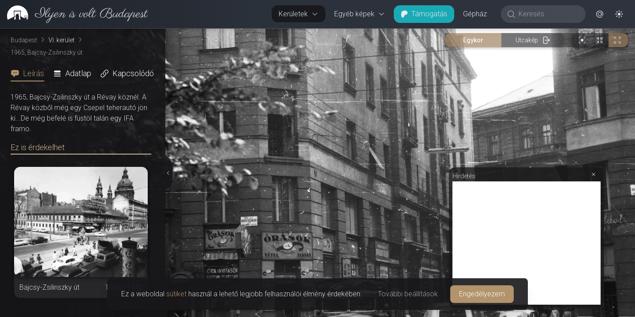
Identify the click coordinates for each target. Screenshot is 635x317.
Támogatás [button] (424, 14)
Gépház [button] (475, 14)
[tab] (30, 73)
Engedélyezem (482, 294)
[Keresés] (548, 14)
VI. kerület (62, 40)
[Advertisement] (526, 243)
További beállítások (408, 294)
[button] (600, 14)
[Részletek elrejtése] (167, 173)
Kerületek (298, 14)
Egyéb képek (359, 14)
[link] (74, 14)
